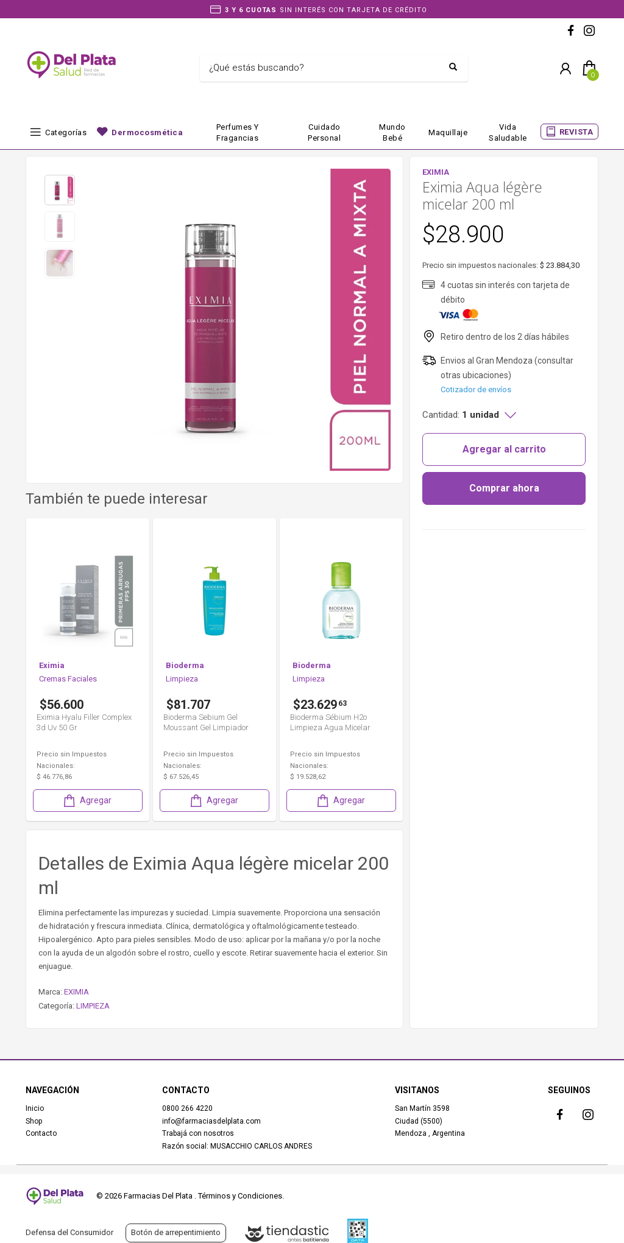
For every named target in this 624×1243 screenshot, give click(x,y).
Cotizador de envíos (476, 389)
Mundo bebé (392, 132)
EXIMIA (76, 991)
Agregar (87, 800)
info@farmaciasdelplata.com (211, 1121)
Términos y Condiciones (240, 1195)
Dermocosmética (147, 132)
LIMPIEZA (93, 1005)
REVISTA (576, 131)
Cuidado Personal (324, 132)
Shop (34, 1121)
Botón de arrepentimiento (176, 1232)
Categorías (66, 132)
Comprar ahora (504, 488)
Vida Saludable (508, 132)
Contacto (41, 1133)
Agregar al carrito (504, 449)
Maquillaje (447, 132)
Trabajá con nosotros (198, 1133)
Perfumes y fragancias (237, 132)
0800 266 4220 (187, 1108)
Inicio (35, 1108)
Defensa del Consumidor (69, 1232)
